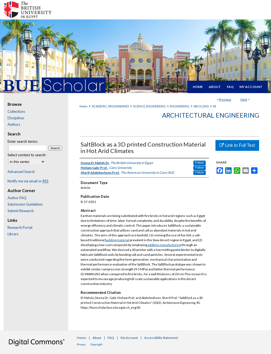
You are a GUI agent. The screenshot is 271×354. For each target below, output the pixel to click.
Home (84, 106)
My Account (129, 338)
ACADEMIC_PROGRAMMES (110, 106)
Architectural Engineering (210, 115)
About (96, 338)
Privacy (81, 344)
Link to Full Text (237, 145)
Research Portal (20, 227)
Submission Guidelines (25, 204)
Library (13, 234)
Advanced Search (21, 171)
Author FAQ (17, 198)
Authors (14, 124)
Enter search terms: (23, 141)
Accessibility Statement (161, 338)
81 (214, 106)
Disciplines (16, 118)
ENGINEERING (180, 106)
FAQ (111, 338)
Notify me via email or (28, 181)
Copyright (96, 344)
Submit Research (21, 211)
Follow (199, 162)
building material (117, 240)
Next (244, 99)
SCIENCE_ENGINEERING (149, 106)
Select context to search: (27, 155)
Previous (225, 99)
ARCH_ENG (201, 106)
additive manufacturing (164, 245)
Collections (16, 111)
